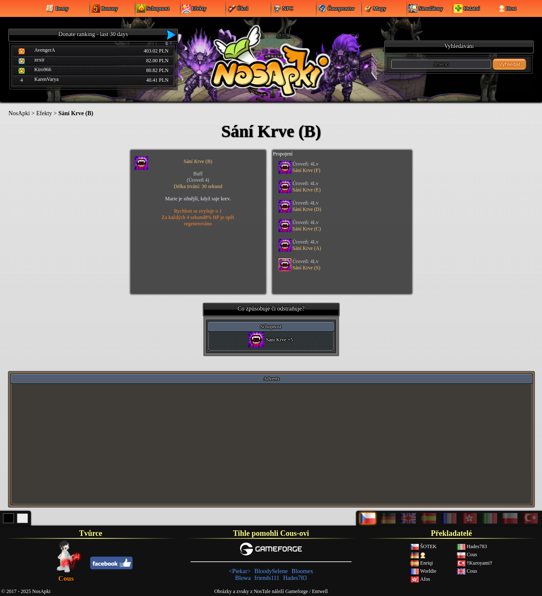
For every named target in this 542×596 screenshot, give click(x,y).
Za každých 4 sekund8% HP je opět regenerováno (198, 220)
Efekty (44, 113)
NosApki (19, 113)
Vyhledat (509, 64)
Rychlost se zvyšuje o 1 (198, 211)
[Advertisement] (271, 443)
